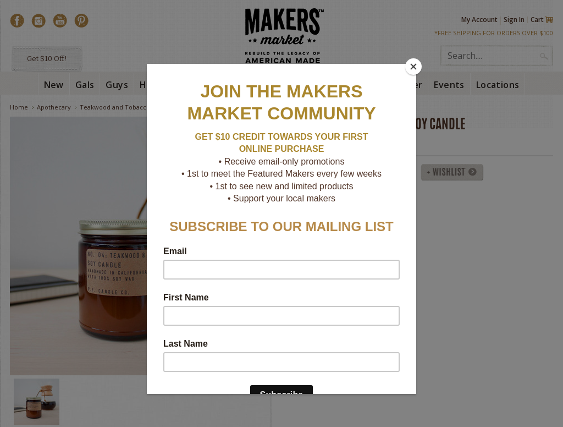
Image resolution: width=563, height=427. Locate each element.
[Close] (413, 66)
